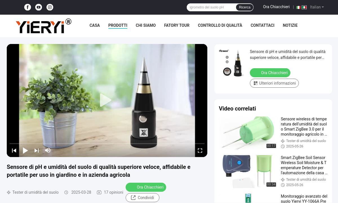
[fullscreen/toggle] (200, 150)
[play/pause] (25, 150)
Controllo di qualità (220, 25)
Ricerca (244, 7)
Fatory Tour (177, 25)
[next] (36, 150)
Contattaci (262, 25)
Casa (95, 25)
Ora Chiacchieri (276, 7)
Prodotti (118, 25)
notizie (290, 25)
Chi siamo (146, 25)
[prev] (14, 150)
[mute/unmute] (48, 150)
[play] (107, 100)
